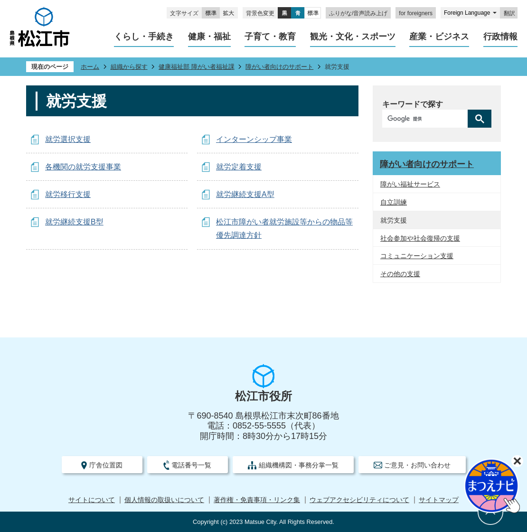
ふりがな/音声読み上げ (358, 13)
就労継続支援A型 (245, 194)
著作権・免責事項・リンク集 (257, 500)
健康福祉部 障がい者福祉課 (197, 66)
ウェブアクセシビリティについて (359, 500)
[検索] (427, 118)
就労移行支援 (68, 194)
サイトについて (91, 500)
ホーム (90, 66)
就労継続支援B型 (74, 222)
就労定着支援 (239, 167)
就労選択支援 (68, 139)
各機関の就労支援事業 (83, 167)
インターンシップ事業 (254, 139)
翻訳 (509, 13)
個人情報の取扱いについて (164, 500)
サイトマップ (439, 500)
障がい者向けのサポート (279, 66)
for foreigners (416, 13)
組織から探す (129, 66)
